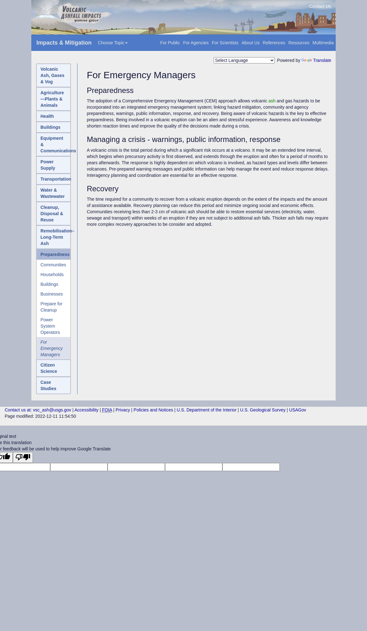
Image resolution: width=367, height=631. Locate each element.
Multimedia (323, 42)
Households (52, 274)
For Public (170, 42)
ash (272, 100)
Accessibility (86, 409)
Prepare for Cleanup (51, 307)
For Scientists (225, 42)
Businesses (51, 293)
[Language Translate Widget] (244, 60)
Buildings (49, 284)
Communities (53, 264)
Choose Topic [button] (113, 42)
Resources (298, 42)
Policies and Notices (153, 409)
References (274, 42)
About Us (251, 42)
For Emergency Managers (51, 348)
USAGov (297, 409)
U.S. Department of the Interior (207, 409)
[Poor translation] (23, 457)
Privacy (123, 409)
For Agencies (196, 42)
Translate (316, 60)
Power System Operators (50, 326)
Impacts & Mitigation (64, 43)
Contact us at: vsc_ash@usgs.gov (38, 409)
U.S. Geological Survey (262, 409)
